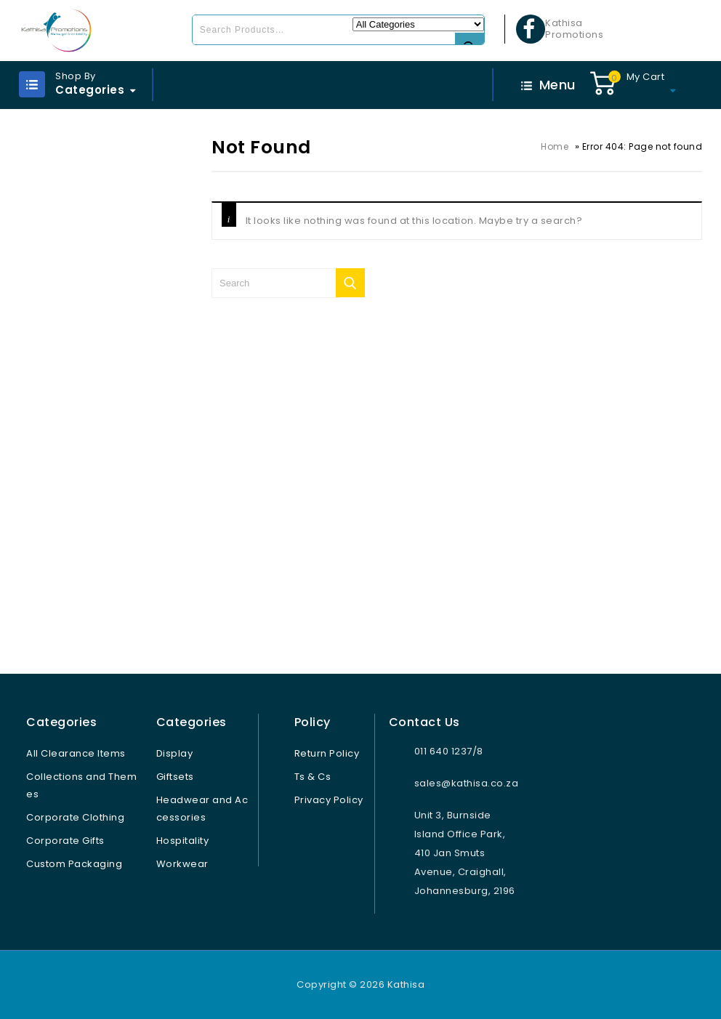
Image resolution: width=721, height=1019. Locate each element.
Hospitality (182, 840)
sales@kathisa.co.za (466, 783)
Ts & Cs (312, 777)
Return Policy (327, 753)
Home (554, 146)
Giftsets (175, 777)
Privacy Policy (328, 800)
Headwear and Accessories (202, 808)
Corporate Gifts (65, 840)
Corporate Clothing (75, 817)
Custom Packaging (74, 864)
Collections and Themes (81, 785)
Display (174, 753)
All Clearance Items (76, 753)
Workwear (182, 864)
